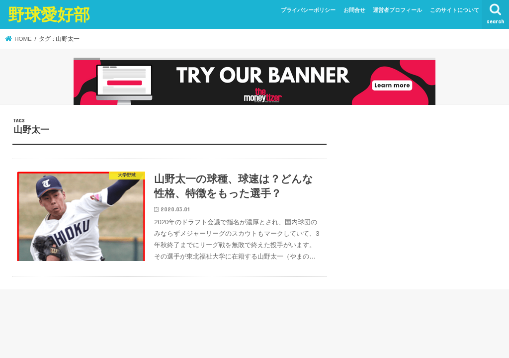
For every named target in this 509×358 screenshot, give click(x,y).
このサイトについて (454, 10)
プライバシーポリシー (308, 10)
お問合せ (354, 10)
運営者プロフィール (397, 10)
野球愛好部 (49, 14)
